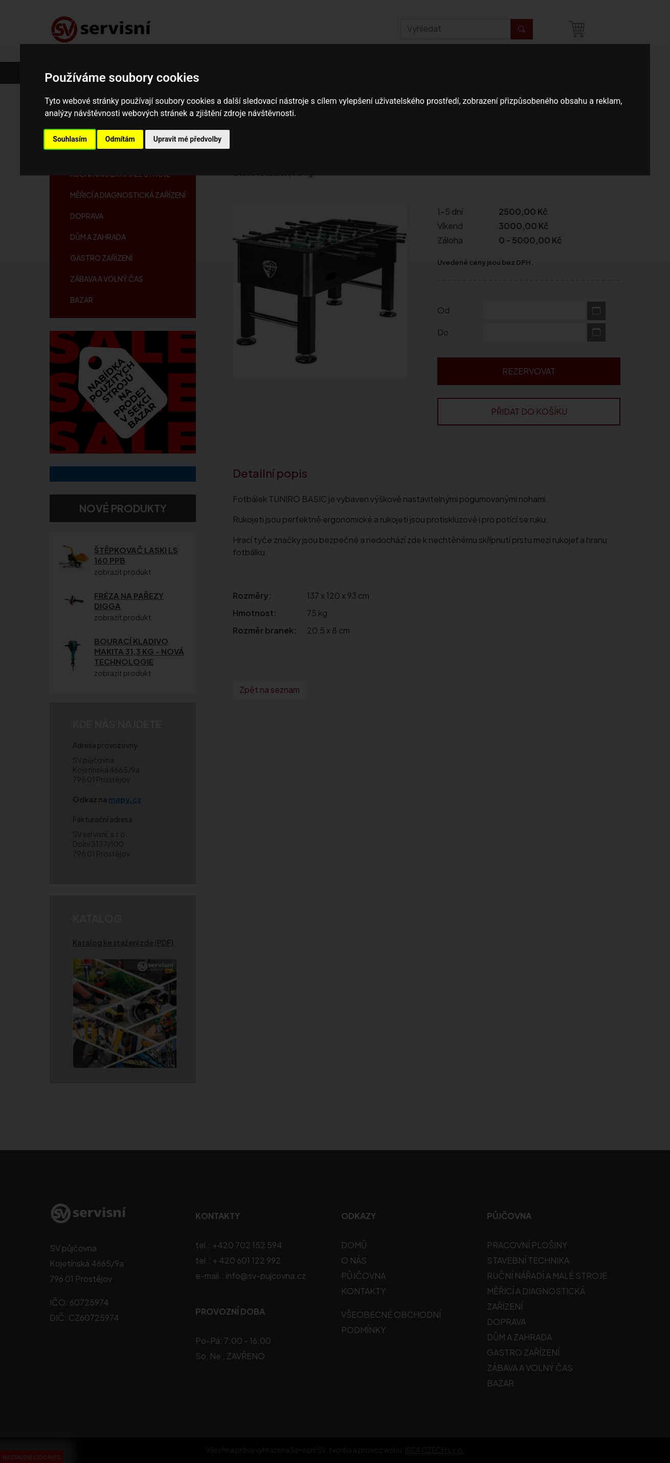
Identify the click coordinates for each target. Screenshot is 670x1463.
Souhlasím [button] (70, 139)
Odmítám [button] (120, 139)
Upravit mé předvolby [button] (187, 139)
